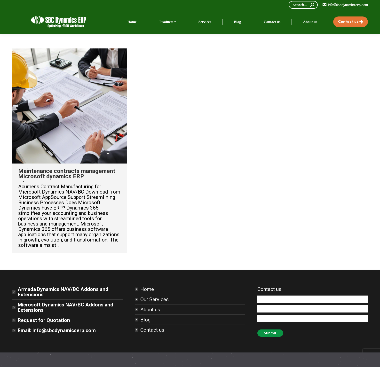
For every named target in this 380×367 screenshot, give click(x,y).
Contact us (152, 330)
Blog (145, 319)
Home (147, 289)
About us (150, 309)
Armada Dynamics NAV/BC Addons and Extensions (63, 292)
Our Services (154, 299)
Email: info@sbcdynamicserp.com (57, 330)
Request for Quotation (44, 320)
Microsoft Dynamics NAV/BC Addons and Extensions (65, 307)
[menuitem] (132, 22)
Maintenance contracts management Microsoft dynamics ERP (66, 174)
